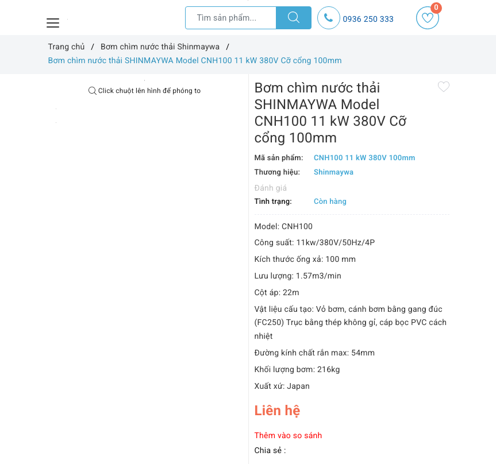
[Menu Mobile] (53, 21)
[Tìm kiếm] (294, 17)
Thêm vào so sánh (288, 435)
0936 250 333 (368, 19)
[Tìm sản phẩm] (230, 17)
